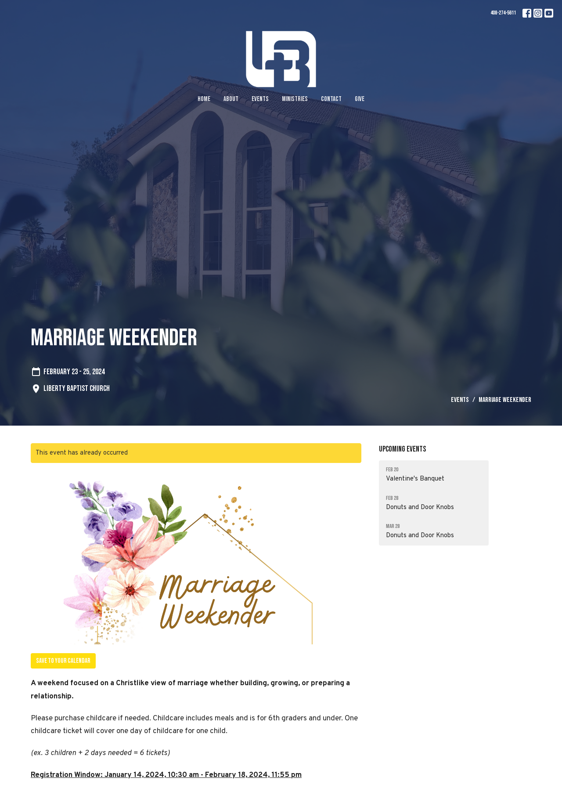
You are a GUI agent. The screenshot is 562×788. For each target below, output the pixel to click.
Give (359, 99)
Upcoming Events (402, 449)
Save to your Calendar (63, 661)
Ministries (295, 99)
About (230, 99)
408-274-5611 (503, 12)
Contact (331, 99)
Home (204, 99)
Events (260, 99)
